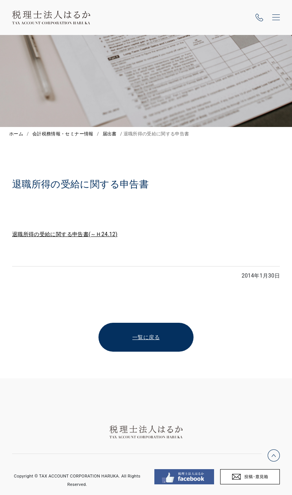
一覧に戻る (146, 337)
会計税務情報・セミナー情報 (63, 133)
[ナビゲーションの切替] (276, 17)
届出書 (110, 133)
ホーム (16, 133)
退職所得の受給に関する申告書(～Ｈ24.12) (64, 234)
